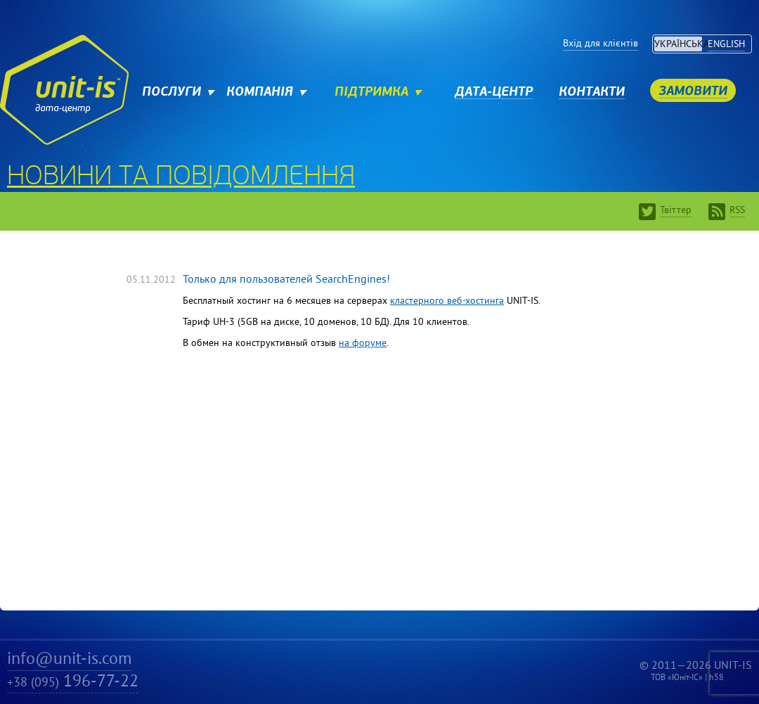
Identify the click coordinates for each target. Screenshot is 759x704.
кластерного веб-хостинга (447, 301)
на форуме (363, 344)
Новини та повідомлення (181, 178)
